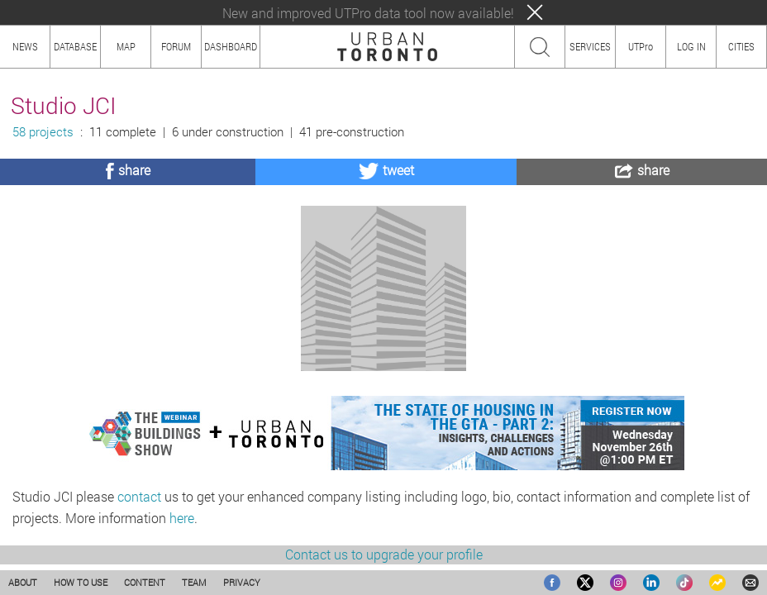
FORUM (176, 46)
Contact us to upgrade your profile (384, 554)
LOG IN (691, 46)
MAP (126, 46)
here (181, 517)
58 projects (43, 132)
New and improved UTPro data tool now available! (368, 12)
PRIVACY (241, 582)
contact (139, 496)
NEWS (25, 46)
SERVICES (590, 46)
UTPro (640, 46)
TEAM (194, 582)
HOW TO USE (80, 582)
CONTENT (144, 582)
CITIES (741, 46)
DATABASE (75, 46)
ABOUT (22, 582)
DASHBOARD (231, 46)
